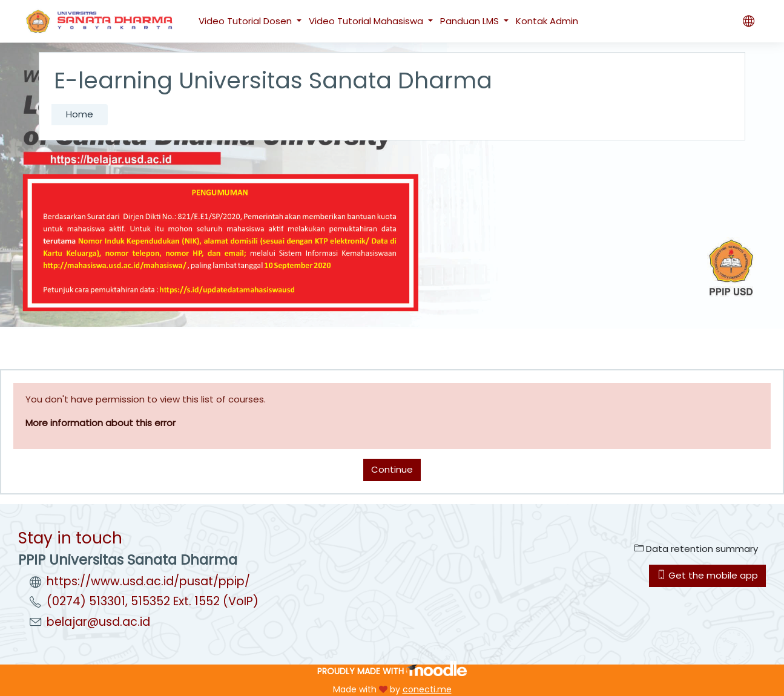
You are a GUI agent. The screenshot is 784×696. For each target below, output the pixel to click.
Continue (392, 469)
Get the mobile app (707, 575)
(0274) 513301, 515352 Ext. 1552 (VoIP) (153, 601)
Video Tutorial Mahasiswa (367, 21)
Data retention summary (696, 548)
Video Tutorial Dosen (246, 21)
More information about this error (100, 422)
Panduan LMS (470, 21)
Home (79, 114)
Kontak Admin (547, 21)
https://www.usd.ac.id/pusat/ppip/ (148, 581)
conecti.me (427, 689)
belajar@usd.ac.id (98, 622)
